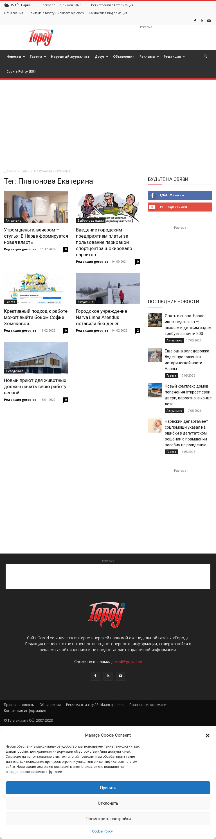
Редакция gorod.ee (20, 249)
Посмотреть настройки (108, 818)
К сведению (14, 371)
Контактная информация (108, 13)
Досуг (102, 56)
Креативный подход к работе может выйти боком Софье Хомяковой (36, 317)
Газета (38, 56)
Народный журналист (70, 56)
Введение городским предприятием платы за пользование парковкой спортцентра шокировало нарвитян (104, 242)
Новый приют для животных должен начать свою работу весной (35, 386)
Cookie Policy (102, 831)
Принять (108, 787)
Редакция (174, 56)
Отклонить (108, 803)
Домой (10, 171)
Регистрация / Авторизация (112, 5)
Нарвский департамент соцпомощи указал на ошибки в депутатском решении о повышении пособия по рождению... (187, 433)
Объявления (13, 13)
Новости (15, 56)
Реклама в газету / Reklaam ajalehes (56, 13)
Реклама (149, 56)
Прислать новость (19, 704)
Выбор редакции (91, 220)
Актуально (13, 220)
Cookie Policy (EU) (20, 71)
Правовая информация (148, 704)
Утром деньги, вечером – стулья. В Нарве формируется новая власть (36, 236)
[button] (207, 735)
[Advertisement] (146, 37)
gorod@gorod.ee (126, 661)
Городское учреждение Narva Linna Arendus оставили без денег (101, 317)
